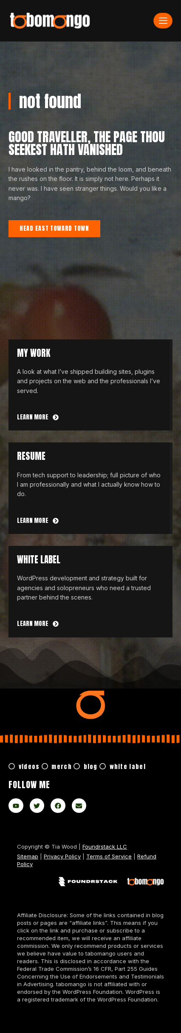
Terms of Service (109, 856)
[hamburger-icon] (163, 21)
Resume (31, 456)
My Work (33, 353)
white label (38, 559)
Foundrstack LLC (104, 846)
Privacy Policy (62, 856)
